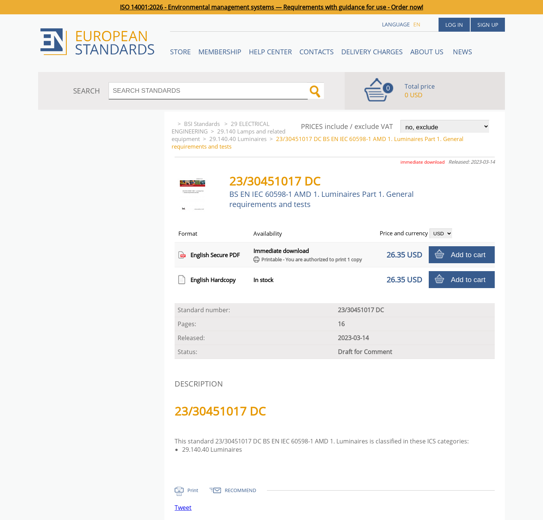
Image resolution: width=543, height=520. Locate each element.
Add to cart (468, 255)
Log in (454, 24)
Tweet (183, 507)
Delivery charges (372, 51)
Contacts (316, 51)
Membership (219, 51)
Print (192, 490)
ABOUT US (427, 51)
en (416, 24)
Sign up (487, 24)
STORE (180, 51)
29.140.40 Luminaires (238, 139)
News (462, 51)
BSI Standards (202, 123)
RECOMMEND (240, 490)
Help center (270, 51)
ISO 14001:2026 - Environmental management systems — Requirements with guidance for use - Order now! (271, 7)
